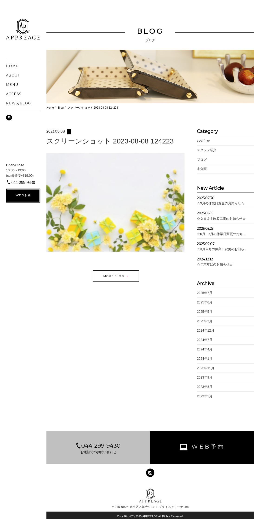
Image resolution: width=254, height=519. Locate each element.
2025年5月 (204, 311)
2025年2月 (204, 321)
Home (50, 107)
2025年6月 (204, 302)
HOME (12, 66)
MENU (12, 84)
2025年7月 (204, 293)
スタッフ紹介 (206, 150)
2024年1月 (204, 358)
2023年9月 (204, 377)
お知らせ (203, 141)
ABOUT (13, 75)
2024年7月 (204, 340)
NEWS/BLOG (18, 103)
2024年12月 (205, 330)
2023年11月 (205, 368)
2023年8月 (204, 387)
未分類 (202, 169)
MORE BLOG (113, 280)
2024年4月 (204, 349)
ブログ (202, 159)
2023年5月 (204, 396)
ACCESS (13, 94)
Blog (61, 107)
